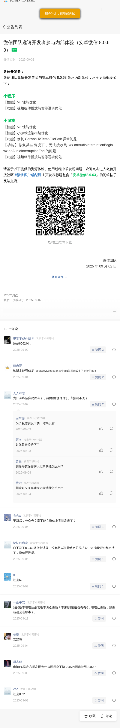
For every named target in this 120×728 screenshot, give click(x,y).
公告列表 (14, 27)
